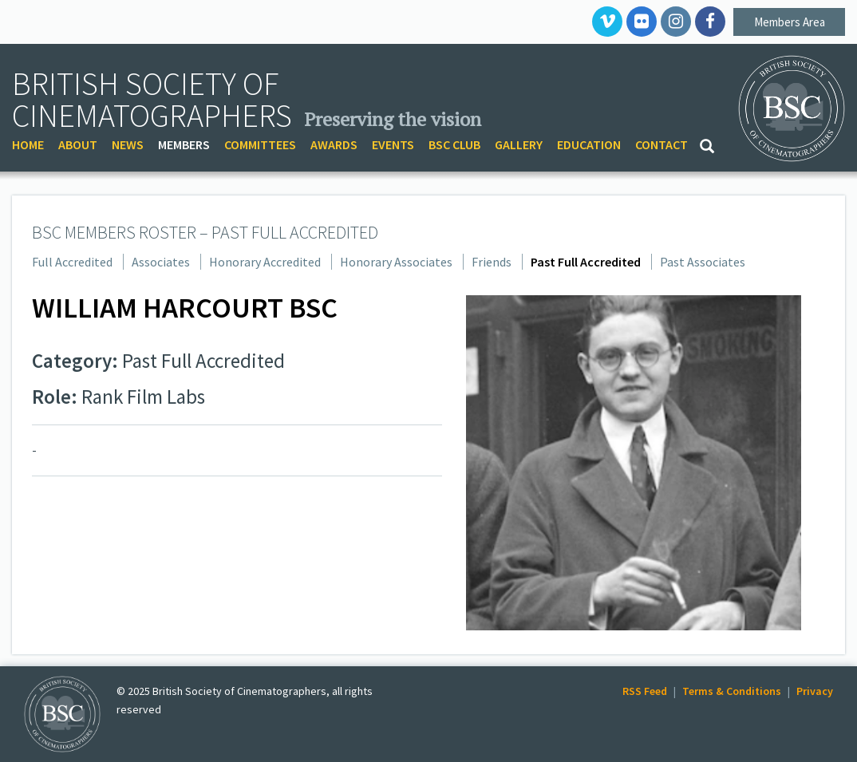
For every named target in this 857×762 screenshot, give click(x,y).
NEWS (128, 144)
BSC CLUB (454, 144)
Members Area (789, 22)
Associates (161, 262)
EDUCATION (589, 144)
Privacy (814, 691)
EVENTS (393, 144)
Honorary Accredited (265, 262)
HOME (28, 144)
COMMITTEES (260, 144)
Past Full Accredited (586, 262)
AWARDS (333, 144)
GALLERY (519, 144)
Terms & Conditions (731, 691)
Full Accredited (72, 262)
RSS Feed (644, 691)
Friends (491, 262)
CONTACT (661, 144)
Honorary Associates (396, 262)
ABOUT (77, 144)
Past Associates (702, 262)
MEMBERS (184, 144)
